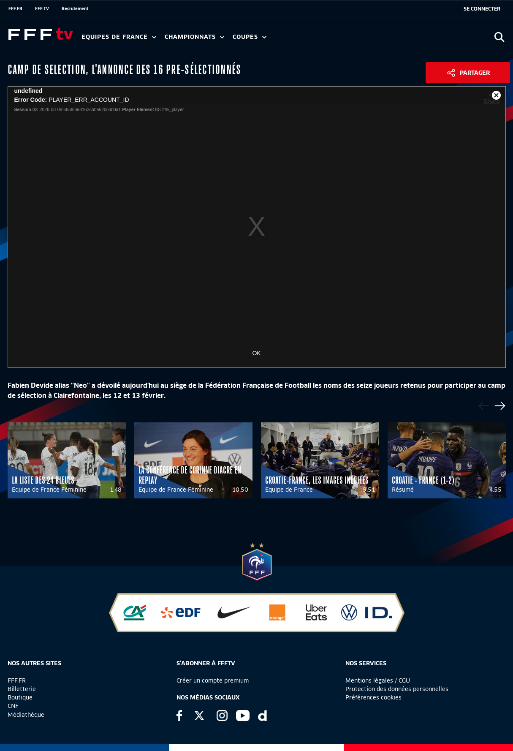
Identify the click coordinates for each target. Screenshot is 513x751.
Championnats (194, 37)
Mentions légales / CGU (377, 680)
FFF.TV (42, 8)
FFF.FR (15, 8)
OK (256, 353)
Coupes (249, 37)
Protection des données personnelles (396, 689)
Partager (475, 72)
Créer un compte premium (212, 680)
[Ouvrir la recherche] (499, 37)
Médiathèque (26, 714)
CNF (13, 705)
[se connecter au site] (482, 9)
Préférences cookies (373, 697)
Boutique (20, 697)
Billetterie (22, 689)
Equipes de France (118, 37)
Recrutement (75, 8)
